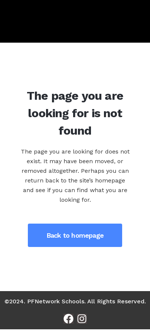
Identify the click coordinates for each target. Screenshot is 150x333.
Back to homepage (75, 235)
